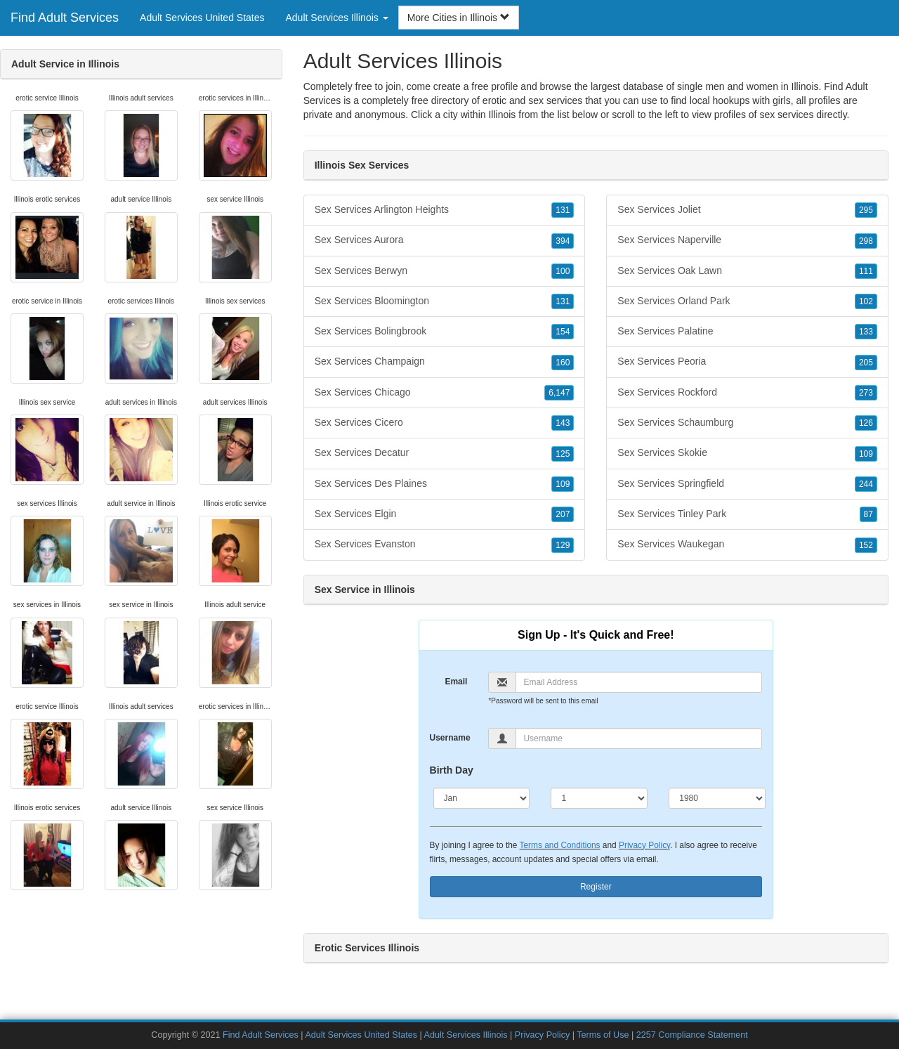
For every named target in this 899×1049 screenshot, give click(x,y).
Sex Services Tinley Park (747, 514)
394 (563, 241)
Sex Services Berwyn (445, 271)
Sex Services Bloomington (445, 301)
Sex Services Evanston (445, 544)
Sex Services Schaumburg (747, 423)
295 (866, 210)
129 (563, 545)
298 (866, 241)
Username (450, 738)
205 (866, 362)
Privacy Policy (644, 845)
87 (868, 514)
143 (563, 423)
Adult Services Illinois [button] (337, 17)
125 (563, 454)
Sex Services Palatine (747, 331)
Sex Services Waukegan (747, 544)
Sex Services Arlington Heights (445, 210)
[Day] (599, 798)
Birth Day (451, 770)
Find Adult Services (65, 18)
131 (563, 210)
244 (866, 484)
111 (866, 271)
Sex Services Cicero (445, 423)
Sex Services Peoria (747, 362)
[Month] (481, 798)
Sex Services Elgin (445, 514)
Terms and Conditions (560, 845)
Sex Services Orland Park (747, 301)
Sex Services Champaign (445, 362)
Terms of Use (603, 1035)
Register (596, 887)
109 (563, 484)
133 (866, 332)
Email (456, 681)
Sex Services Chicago (445, 392)
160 (563, 362)
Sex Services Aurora (445, 240)
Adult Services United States (202, 17)
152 (866, 545)
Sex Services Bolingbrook (445, 331)
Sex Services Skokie (747, 453)
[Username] (639, 738)
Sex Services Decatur (445, 453)
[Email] (639, 682)
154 (563, 332)
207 (563, 514)
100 (563, 271)
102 (866, 301)
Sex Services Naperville (747, 240)
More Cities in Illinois (458, 17)
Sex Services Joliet (747, 210)
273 (866, 393)
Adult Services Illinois (466, 1035)
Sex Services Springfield (747, 484)
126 (866, 423)
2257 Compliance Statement (692, 1035)
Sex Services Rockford (747, 392)
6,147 (559, 393)
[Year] (717, 798)
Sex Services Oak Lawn (747, 271)
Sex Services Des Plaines (445, 484)
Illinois (502, 114)
